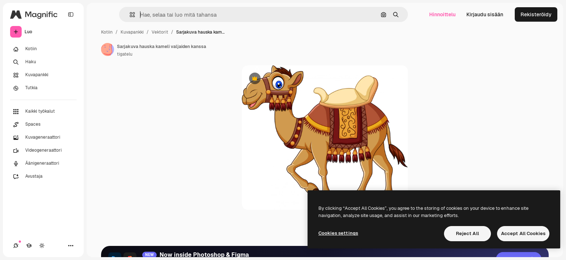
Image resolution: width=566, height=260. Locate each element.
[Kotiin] (43, 49)
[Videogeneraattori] (43, 150)
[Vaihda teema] (42, 245)
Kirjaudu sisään (484, 14)
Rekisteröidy (536, 14)
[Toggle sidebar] (71, 14)
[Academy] (29, 245)
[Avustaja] (43, 176)
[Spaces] (43, 124)
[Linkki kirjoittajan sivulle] (107, 49)
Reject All (467, 233)
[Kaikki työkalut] (43, 111)
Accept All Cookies (523, 233)
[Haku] (43, 62)
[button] (129, 14)
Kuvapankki (132, 32)
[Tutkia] (43, 88)
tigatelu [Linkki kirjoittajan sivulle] (124, 54)
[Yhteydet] (16, 245)
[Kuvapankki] (43, 75)
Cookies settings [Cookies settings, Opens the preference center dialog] (338, 233)
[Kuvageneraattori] (43, 137)
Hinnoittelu (442, 14)
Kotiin (107, 32)
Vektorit (160, 32)
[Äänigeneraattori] (43, 163)
